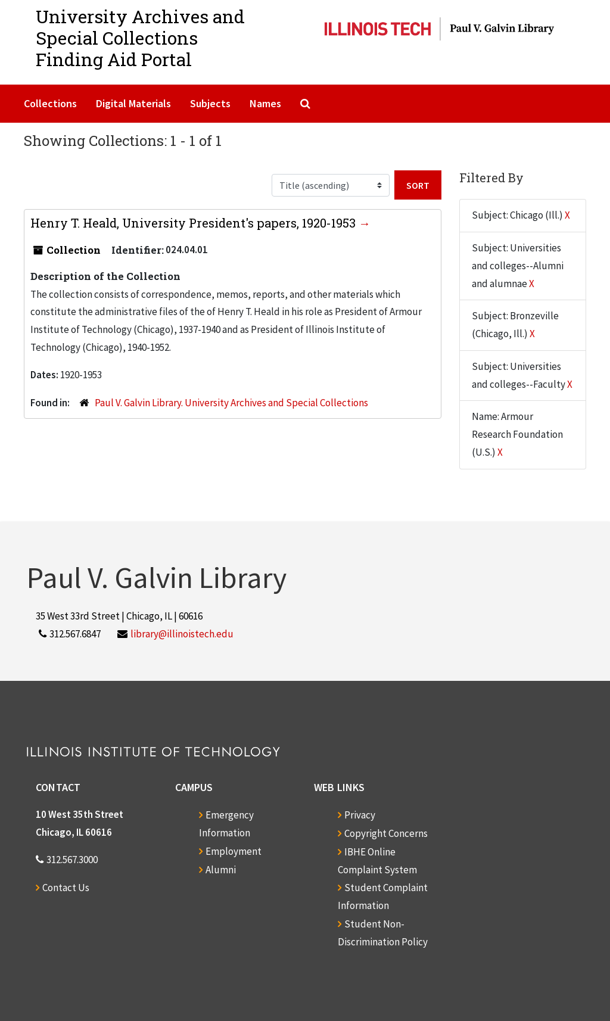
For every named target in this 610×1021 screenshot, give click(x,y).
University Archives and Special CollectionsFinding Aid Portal (140, 38)
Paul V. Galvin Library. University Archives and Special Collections (231, 402)
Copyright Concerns (386, 833)
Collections (50, 103)
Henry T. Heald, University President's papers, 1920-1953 (194, 223)
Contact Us (65, 887)
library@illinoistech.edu (182, 633)
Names (265, 103)
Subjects (210, 103)
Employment (234, 851)
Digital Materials (133, 103)
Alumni (221, 869)
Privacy (359, 814)
